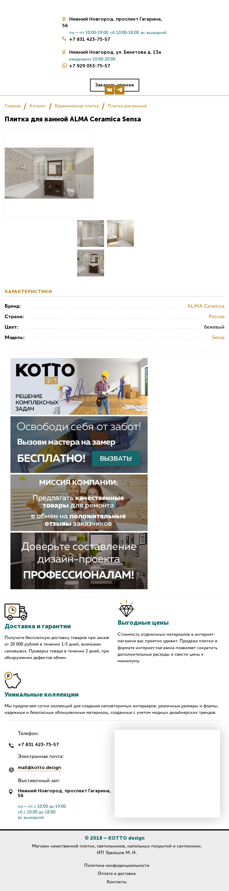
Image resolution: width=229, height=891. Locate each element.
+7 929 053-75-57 (89, 66)
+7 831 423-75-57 (89, 39)
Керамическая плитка (77, 105)
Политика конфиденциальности (116, 865)
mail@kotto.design (39, 767)
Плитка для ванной (127, 105)
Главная (12, 105)
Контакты (117, 881)
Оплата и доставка (117, 873)
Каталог (38, 105)
